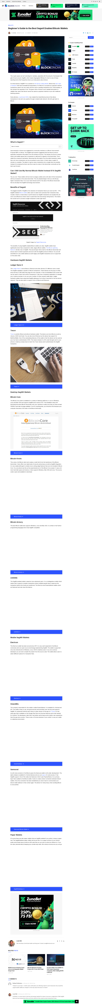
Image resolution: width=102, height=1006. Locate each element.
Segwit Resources (41, 242)
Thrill (73, 59)
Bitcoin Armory (18, 572)
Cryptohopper (76, 165)
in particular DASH (24, 97)
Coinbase (74, 110)
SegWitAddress (18, 889)
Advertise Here (36, 930)
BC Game (74, 72)
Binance (74, 114)
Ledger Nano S (17, 268)
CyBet (73, 50)
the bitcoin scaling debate (42, 83)
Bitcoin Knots (17, 516)
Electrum (16, 698)
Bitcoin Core (17, 453)
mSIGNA (16, 632)
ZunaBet (75, 46)
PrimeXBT (74, 118)
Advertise (8, 1)
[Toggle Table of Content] (59, 146)
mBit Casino (75, 55)
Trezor (12, 334)
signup (44, 775)
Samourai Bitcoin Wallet (20, 829)
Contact (24, 1)
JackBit (74, 63)
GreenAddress (18, 764)
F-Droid (53, 711)
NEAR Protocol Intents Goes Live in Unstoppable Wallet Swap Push (16, 969)
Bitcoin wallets (23, 192)
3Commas (74, 161)
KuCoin (74, 106)
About (3, 1)
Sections (31, 5)
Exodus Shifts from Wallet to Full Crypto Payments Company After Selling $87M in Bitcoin (55, 970)
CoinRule (74, 169)
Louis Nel (19, 941)
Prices (23, 5)
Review (87, 46)
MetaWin (74, 67)
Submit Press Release (16, 1)
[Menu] (3, 5)
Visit (91, 46)
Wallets (10, 25)
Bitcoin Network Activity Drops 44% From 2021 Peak (35, 968)
